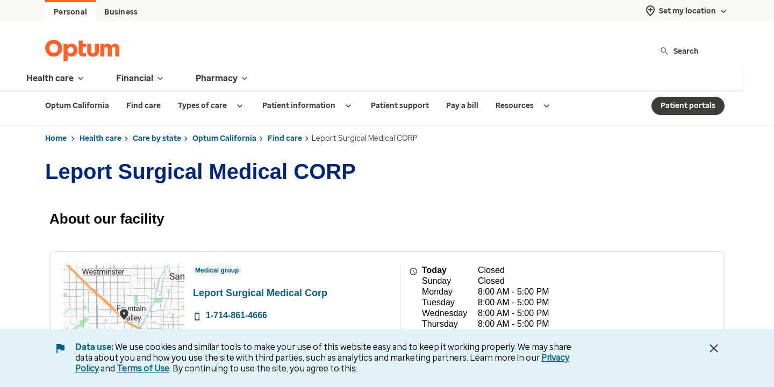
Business (121, 12)
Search (679, 51)
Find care (285, 138)
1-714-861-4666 (236, 315)
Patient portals (688, 105)
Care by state (157, 138)
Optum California (224, 138)
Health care (100, 138)
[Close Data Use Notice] (713, 348)
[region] (123, 324)
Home (56, 138)
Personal (70, 12)
